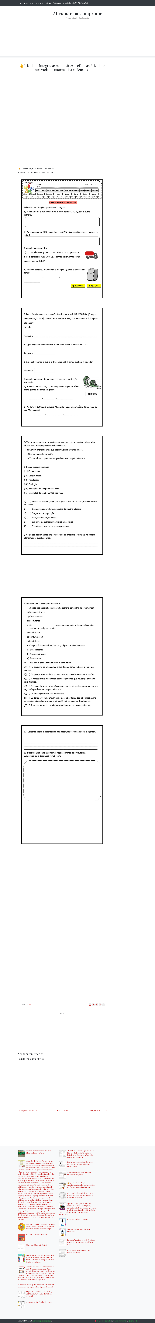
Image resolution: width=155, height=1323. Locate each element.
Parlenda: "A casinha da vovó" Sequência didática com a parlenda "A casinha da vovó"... (81, 1242)
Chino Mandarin (119, 1321)
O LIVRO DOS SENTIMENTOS (37, 1235)
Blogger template (104, 1321)
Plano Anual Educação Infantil (36, 1245)
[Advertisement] (77, 36)
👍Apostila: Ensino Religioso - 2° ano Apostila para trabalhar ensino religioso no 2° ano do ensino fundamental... (81, 1185)
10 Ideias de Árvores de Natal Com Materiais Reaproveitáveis (38, 1152)
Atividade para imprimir (31, 2)
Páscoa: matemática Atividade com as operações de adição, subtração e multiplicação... (80, 1164)
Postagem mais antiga (96, 1110)
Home (48, 3)
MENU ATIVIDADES (80, 3)
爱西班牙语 (133, 1321)
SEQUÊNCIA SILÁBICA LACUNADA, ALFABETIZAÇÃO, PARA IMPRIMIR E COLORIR (39, 1294)
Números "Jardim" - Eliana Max (78, 1219)
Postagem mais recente (28, 1110)
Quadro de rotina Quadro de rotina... (39, 1302)
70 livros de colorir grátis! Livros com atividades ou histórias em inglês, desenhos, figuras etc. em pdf (36, 1286)
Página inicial (64, 1110)
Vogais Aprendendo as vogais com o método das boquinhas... (79, 1173)
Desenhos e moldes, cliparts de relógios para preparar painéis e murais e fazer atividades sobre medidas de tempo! (40, 1226)
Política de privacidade (62, 3)
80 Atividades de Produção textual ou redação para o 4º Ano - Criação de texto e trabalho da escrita (81, 1195)
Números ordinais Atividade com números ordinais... (78, 1251)
